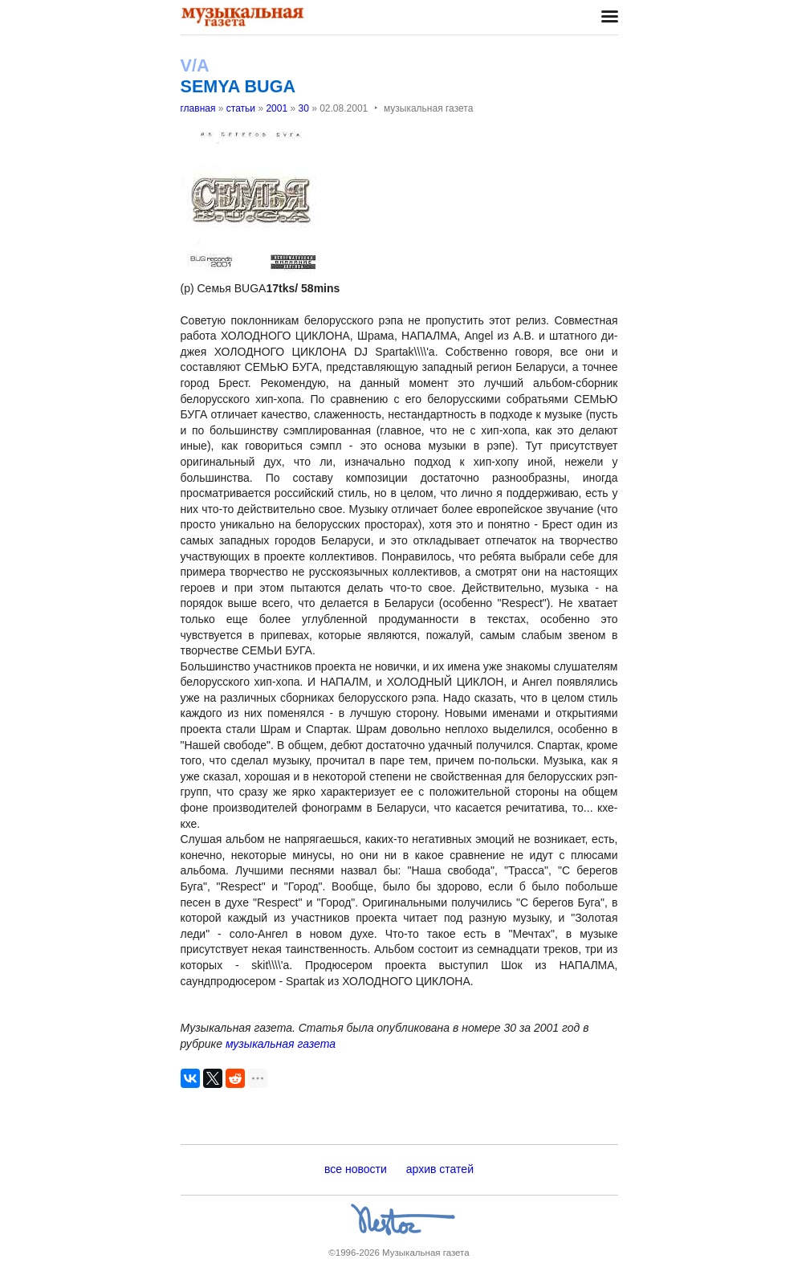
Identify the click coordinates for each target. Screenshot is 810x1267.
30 (303, 108)
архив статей (440, 1169)
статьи (240, 108)
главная (198, 108)
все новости (355, 1169)
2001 (276, 108)
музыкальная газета (281, 1043)
